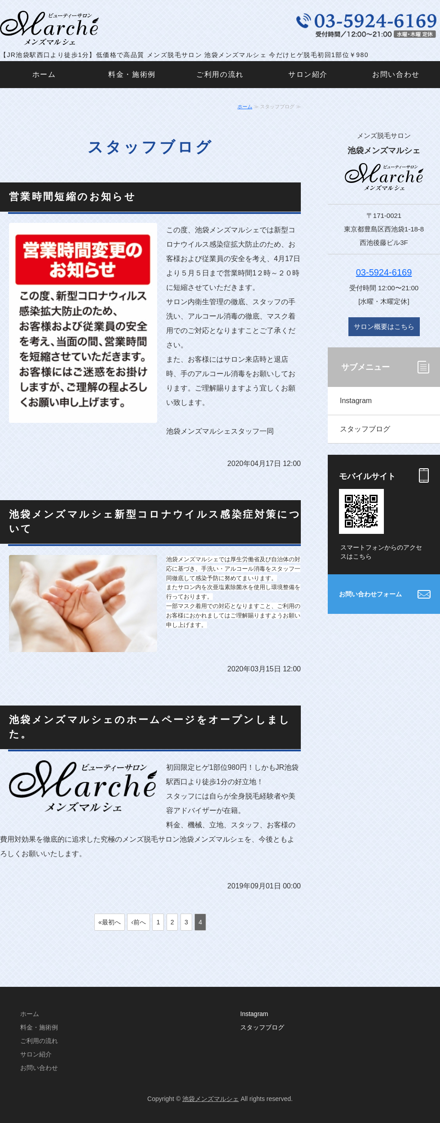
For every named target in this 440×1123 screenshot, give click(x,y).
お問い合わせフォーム (370, 594)
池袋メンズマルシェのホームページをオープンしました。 (150, 726)
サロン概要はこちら (384, 326)
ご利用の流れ (220, 74)
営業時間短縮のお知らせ (72, 196)
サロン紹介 (308, 74)
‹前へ (138, 922)
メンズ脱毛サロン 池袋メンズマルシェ (51, 28)
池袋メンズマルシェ (210, 1098)
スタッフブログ (365, 429)
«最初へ (109, 922)
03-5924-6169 (384, 272)
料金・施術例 (132, 74)
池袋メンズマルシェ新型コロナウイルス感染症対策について (155, 521)
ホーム (44, 74)
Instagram (356, 400)
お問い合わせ (396, 74)
